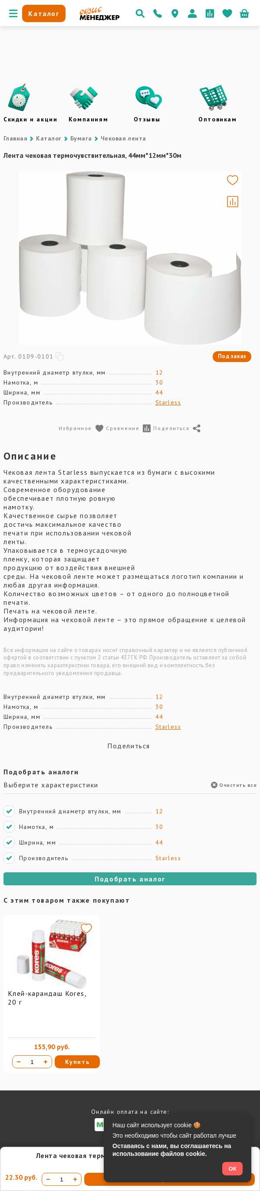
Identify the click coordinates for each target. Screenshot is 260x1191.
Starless (168, 402)
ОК (232, 1168)
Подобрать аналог (130, 878)
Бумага (81, 138)
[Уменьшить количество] (18, 1062)
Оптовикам (217, 119)
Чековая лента (123, 138)
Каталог (48, 138)
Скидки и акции (30, 119)
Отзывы (147, 119)
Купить (77, 1062)
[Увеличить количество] (45, 1062)
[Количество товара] (32, 1061)
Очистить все (234, 785)
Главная (15, 138)
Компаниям (88, 119)
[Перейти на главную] (99, 18)
